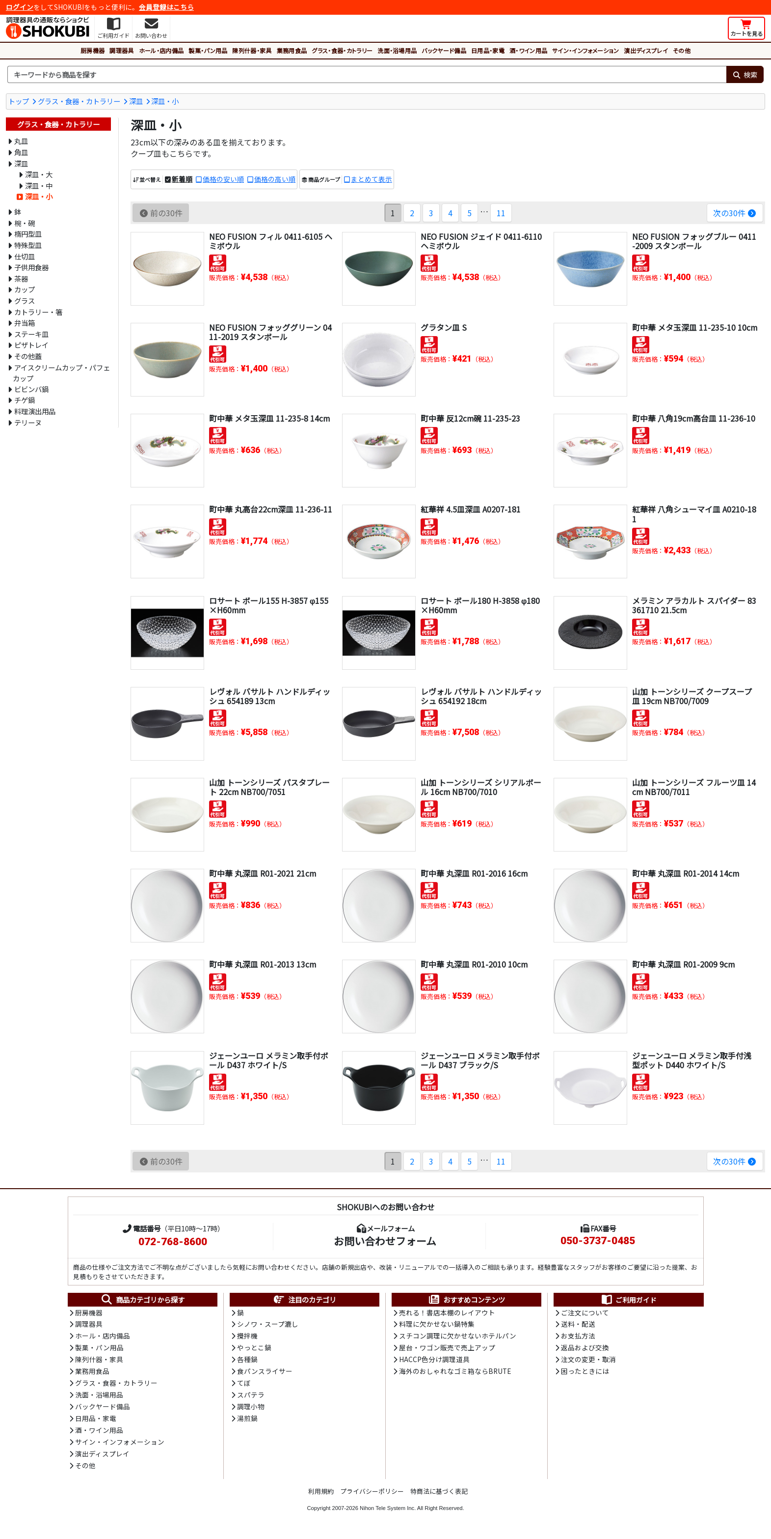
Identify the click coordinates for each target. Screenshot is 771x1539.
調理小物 (251, 1409)
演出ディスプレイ (646, 50)
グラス (24, 300)
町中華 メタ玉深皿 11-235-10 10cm (695, 327)
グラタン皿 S (444, 327)
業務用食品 (292, 50)
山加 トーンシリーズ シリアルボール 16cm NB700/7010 (481, 787)
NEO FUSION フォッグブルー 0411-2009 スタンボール (694, 241)
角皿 (21, 152)
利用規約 (321, 1494)
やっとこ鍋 (254, 1349)
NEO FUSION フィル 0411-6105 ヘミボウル (270, 241)
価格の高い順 (274, 179)
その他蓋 (28, 356)
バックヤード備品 (444, 50)
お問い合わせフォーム (385, 1240)
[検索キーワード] (366, 75)
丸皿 (21, 141)
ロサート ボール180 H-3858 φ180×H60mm (480, 605)
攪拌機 (247, 1336)
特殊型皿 (28, 245)
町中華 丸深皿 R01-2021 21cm (263, 873)
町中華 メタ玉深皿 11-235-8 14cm (269, 418)
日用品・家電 (488, 50)
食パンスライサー (264, 1373)
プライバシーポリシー (372, 1494)
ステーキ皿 (31, 334)
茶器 (21, 278)
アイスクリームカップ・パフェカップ (61, 373)
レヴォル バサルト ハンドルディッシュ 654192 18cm (481, 696)
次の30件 (735, 213)
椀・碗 (24, 223)
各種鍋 (247, 1361)
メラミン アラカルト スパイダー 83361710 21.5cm (694, 605)
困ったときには (585, 1373)
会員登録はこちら (166, 7)
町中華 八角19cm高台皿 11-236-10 (694, 418)
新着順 (182, 179)
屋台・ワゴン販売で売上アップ (447, 1349)
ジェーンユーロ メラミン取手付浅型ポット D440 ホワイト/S (691, 1060)
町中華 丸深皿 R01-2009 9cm (683, 964)
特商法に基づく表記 (439, 1494)
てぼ (244, 1385)
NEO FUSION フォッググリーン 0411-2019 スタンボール (270, 331)
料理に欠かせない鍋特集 (437, 1325)
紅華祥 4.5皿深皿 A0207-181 (471, 509)
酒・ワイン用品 (528, 50)
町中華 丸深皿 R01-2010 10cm (474, 964)
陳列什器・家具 (251, 50)
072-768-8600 (172, 1242)
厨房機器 (92, 50)
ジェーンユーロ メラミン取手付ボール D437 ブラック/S (480, 1060)
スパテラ (251, 1396)
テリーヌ (28, 422)
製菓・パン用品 (207, 50)
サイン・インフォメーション (585, 50)
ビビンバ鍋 (31, 389)
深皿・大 (39, 174)
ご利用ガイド (628, 1300)
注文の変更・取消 (588, 1361)
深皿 (136, 101)
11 (500, 213)
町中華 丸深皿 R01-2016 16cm (474, 873)
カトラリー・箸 (38, 312)
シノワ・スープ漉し (267, 1325)
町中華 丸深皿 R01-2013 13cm (263, 964)
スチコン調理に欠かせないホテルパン (457, 1336)
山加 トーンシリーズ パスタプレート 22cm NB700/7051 (269, 787)
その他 (682, 50)
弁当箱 (24, 322)
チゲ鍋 (24, 400)
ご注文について (585, 1313)
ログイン (19, 7)
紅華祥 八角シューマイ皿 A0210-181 (694, 513)
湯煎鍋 (247, 1420)
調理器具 (121, 50)
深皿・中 (39, 185)
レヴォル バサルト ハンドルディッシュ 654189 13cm (269, 696)
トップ (18, 101)
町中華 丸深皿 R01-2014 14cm (686, 873)
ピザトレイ (31, 345)
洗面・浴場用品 (397, 50)
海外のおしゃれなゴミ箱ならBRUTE (455, 1373)
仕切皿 (24, 256)
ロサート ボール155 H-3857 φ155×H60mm (268, 605)
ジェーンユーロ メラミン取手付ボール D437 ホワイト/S (268, 1060)
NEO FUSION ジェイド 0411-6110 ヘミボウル (481, 241)
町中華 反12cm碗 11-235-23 (471, 418)
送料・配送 (578, 1325)
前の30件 (161, 213)
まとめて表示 (371, 179)
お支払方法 (578, 1336)
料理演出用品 (34, 411)
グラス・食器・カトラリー (342, 50)
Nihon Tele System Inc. (388, 1511)
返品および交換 (585, 1349)
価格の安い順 (223, 179)
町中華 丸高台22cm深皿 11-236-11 (271, 509)
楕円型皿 (28, 233)
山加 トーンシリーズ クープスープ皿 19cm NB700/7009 (692, 696)
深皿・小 (165, 101)
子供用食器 (31, 267)
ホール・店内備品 (161, 50)
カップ (24, 289)
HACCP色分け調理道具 (434, 1361)
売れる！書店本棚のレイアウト (447, 1313)
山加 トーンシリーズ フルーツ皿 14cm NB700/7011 (694, 787)
